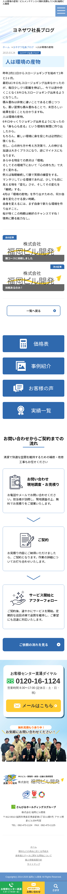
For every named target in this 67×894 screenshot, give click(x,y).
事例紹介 (33, 366)
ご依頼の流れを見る (33, 644)
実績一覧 (33, 410)
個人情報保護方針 (33, 860)
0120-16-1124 (38, 681)
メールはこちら (33, 706)
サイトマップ (33, 864)
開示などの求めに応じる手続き (34, 851)
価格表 (33, 344)
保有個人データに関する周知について (33, 855)
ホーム (6, 47)
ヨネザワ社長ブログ (23, 47)
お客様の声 (33, 388)
